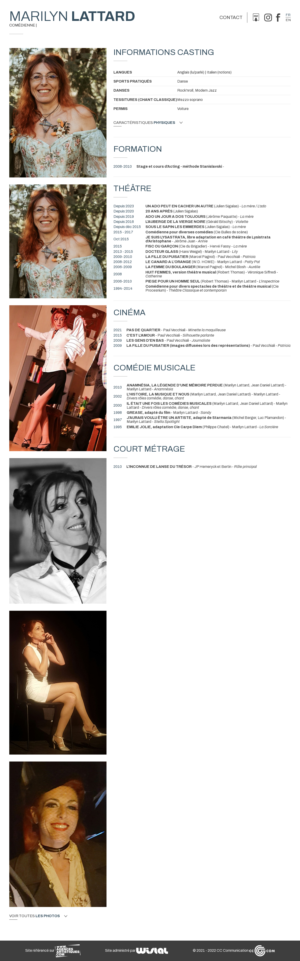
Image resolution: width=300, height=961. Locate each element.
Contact (230, 17)
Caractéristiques (148, 123)
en (288, 20)
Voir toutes (38, 916)
